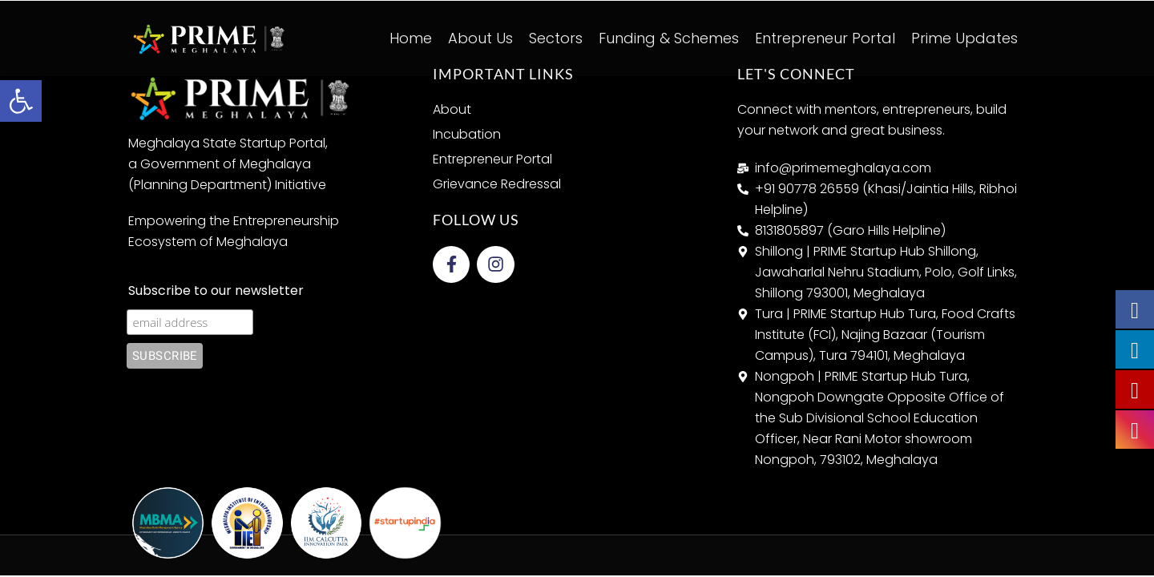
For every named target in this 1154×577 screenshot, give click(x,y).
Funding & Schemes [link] (669, 38)
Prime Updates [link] (964, 38)
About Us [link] (480, 38)
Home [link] (410, 38)
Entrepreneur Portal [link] (825, 38)
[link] (21, 101)
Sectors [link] (556, 38)
